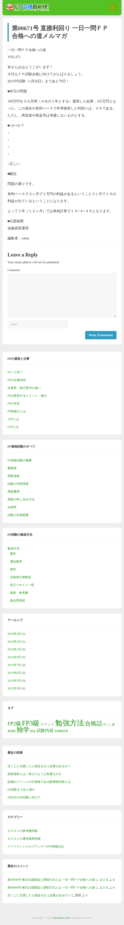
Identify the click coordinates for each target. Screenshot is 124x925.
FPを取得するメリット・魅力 (27, 395)
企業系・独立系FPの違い (24, 388)
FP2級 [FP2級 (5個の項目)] (14, 724)
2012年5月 (14, 680)
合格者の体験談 (20, 577)
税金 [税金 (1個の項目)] (33, 731)
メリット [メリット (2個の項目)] (47, 724)
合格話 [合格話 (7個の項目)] (93, 723)
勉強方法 (14, 548)
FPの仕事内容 (17, 380)
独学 (13, 569)
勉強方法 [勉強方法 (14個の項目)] (69, 723)
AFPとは (13, 419)
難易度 (12, 468)
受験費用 (14, 491)
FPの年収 (14, 403)
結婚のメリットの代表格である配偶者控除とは (39, 782)
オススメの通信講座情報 (24, 838)
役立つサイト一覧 (22, 585)
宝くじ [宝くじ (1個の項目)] (107, 724)
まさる (103, 879)
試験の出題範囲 (18, 515)
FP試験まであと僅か (21, 789)
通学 (13, 554)
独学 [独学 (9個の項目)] (23, 729)
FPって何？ (15, 372)
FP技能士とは (17, 411)
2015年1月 (14, 649)
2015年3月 (14, 634)
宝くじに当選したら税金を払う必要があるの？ (39, 766)
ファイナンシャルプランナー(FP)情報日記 (36, 846)
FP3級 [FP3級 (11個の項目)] (31, 723)
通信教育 (16, 561)
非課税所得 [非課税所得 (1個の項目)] (61, 731)
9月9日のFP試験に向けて (24, 797)
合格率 (12, 507)
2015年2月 (14, 641)
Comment (14, 270)
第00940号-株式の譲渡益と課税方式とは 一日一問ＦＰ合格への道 (51, 879)
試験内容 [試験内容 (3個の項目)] (45, 730)
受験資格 (14, 476)
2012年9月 (14, 657)
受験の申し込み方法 (21, 499)
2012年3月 (14, 688)
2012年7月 (14, 665)
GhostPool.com (61, 917)
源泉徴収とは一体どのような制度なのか (35, 774)
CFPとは (13, 427)
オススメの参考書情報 (23, 831)
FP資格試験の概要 (20, 460)
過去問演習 (17, 600)
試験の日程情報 (18, 484)
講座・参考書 (19, 593)
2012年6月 (14, 673)
